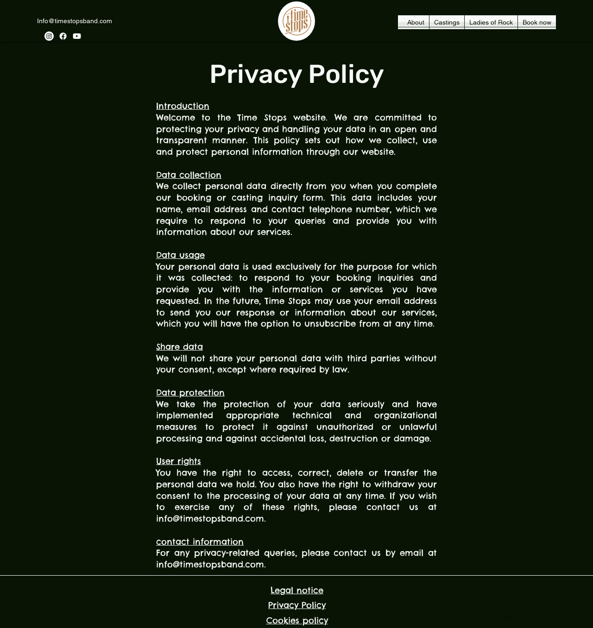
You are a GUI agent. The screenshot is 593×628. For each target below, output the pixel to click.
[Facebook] (63, 36)
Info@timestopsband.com (74, 21)
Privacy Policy (297, 605)
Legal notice (297, 590)
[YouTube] (77, 36)
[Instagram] (49, 36)
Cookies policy (297, 620)
